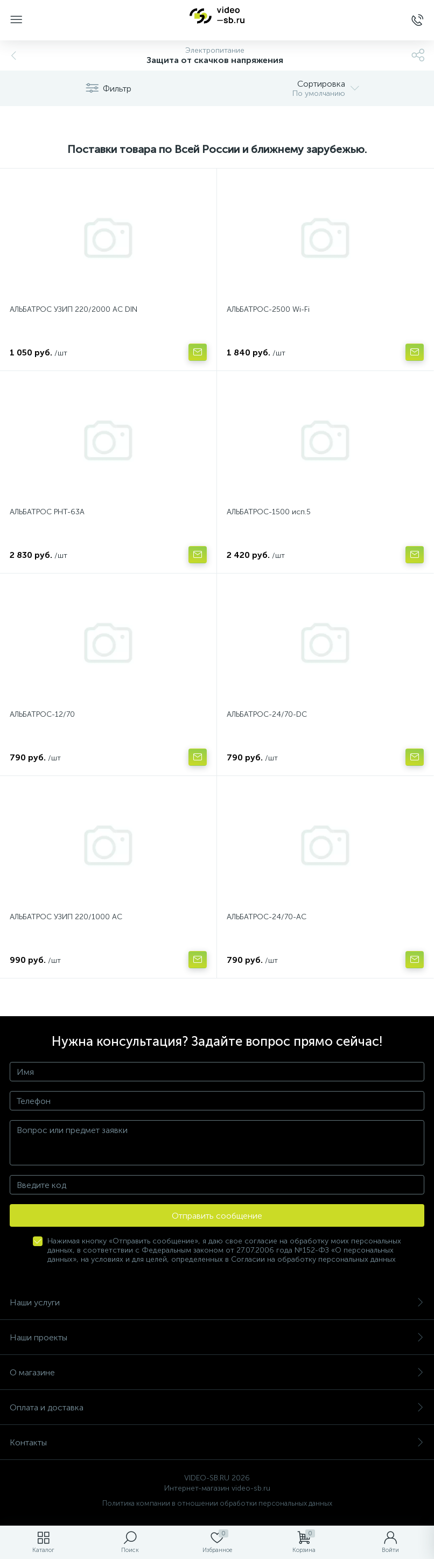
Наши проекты (217, 1337)
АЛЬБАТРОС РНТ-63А (47, 511)
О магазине (217, 1372)
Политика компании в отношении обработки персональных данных (217, 1503)
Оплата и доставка (217, 1407)
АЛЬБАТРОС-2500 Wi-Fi (268, 309)
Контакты (217, 1442)
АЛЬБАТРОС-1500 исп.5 (269, 511)
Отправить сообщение (217, 1216)
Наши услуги (217, 1302)
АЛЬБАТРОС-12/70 (42, 714)
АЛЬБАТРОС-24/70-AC (266, 916)
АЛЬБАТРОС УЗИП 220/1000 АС (66, 916)
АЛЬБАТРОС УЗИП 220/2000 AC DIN (73, 309)
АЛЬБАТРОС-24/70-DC (267, 714)
